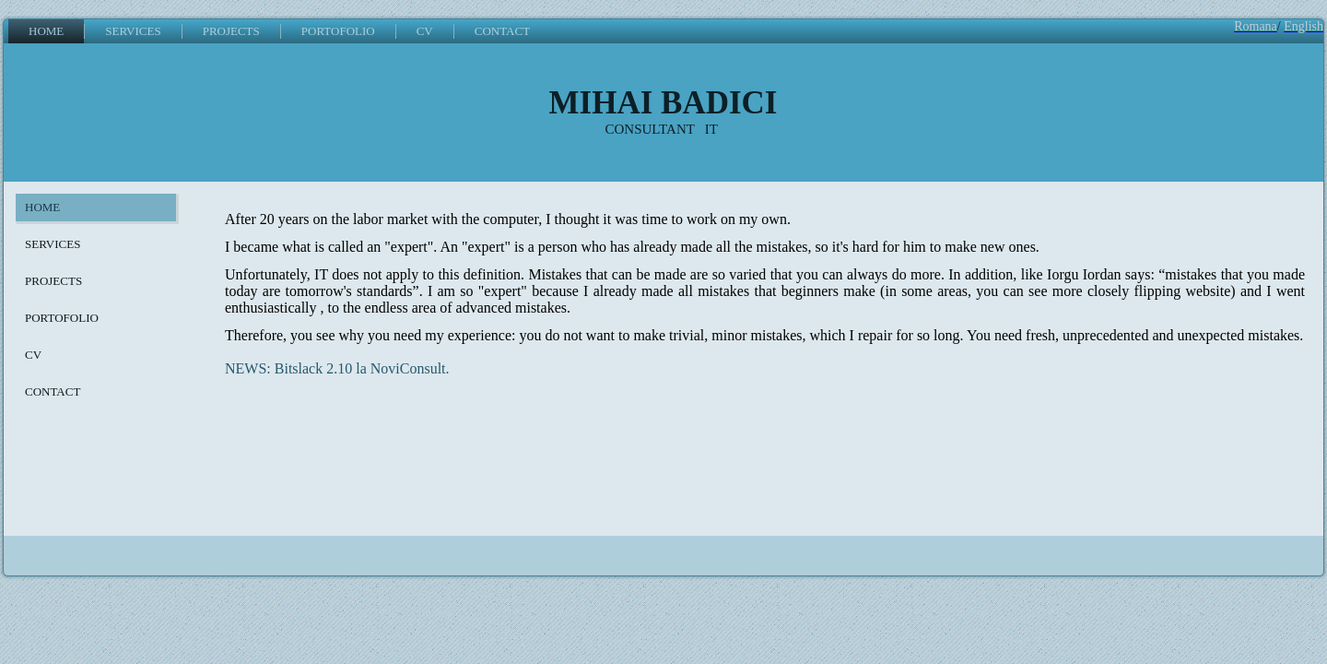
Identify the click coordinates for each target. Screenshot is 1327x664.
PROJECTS (231, 31)
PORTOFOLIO (338, 31)
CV (425, 31)
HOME (46, 31)
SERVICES (132, 31)
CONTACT (502, 31)
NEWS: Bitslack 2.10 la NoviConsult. (337, 368)
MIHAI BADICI (663, 103)
